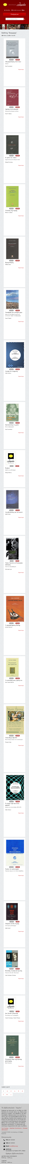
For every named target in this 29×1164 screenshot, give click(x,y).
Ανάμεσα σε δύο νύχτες (12, 923)
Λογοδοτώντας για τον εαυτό (14, 512)
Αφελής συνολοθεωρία (11, 109)
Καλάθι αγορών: (17, 10)
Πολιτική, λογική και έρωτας (13, 971)
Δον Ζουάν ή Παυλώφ (11, 1013)
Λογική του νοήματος (11, 371)
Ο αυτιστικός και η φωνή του (13, 680)
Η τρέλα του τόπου (10, 157)
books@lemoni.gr (13, 1146)
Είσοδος (8, 10)
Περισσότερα (21, 69)
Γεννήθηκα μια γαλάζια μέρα (13, 312)
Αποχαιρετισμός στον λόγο (13, 61)
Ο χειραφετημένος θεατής (12, 625)
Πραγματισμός (9, 262)
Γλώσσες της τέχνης (11, 210)
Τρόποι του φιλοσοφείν (12, 869)
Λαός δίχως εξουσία (11, 737)
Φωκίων (7, 468)
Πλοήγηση (14, 14)
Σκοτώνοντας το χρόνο (12, 425)
